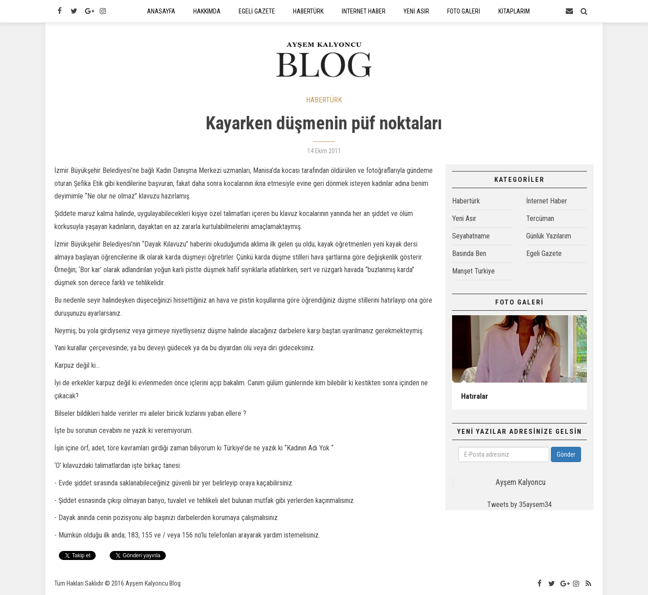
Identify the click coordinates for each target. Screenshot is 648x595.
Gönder (566, 454)
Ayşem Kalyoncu (521, 482)
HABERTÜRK (324, 100)
